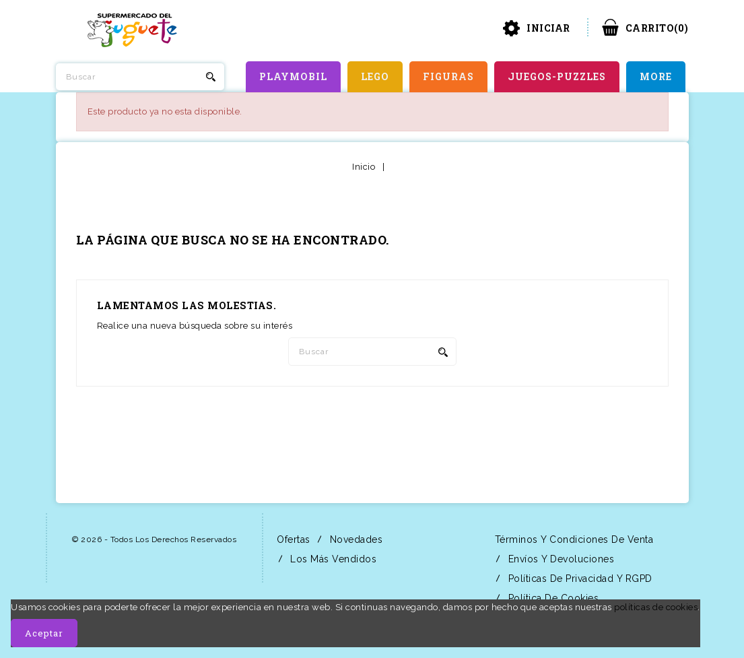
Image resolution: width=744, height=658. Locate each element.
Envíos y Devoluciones (559, 559)
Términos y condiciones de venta (572, 539)
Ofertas (292, 539)
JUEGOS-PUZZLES (557, 76)
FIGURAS (448, 76)
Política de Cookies (552, 598)
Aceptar (44, 633)
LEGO (375, 76)
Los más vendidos (332, 559)
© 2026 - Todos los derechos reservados (154, 539)
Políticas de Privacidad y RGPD (578, 578)
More (656, 76)
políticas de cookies (656, 607)
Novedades (354, 539)
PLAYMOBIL (293, 76)
